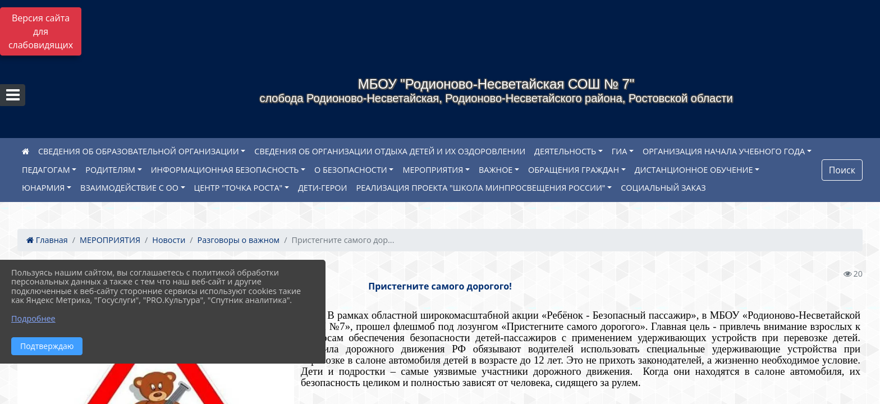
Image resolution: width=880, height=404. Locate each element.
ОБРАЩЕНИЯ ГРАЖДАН (573, 169)
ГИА (619, 151)
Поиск (842, 170)
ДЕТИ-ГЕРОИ (322, 187)
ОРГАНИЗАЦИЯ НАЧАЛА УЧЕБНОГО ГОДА (724, 151)
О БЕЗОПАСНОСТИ (350, 169)
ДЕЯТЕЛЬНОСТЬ (565, 151)
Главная (47, 240)
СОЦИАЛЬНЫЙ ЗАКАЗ (663, 187)
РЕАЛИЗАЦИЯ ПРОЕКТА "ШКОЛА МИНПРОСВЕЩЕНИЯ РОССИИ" (481, 187)
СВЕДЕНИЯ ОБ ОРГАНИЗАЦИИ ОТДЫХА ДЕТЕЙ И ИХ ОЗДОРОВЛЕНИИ (389, 151)
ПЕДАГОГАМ (46, 169)
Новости (168, 240)
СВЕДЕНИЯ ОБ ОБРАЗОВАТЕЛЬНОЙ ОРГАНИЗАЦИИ (138, 151)
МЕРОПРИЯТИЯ (432, 169)
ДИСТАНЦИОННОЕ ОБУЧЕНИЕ (694, 169)
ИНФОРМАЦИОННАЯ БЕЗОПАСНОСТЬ (225, 169)
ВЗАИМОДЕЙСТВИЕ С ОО (129, 187)
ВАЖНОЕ (495, 169)
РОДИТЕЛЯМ (110, 169)
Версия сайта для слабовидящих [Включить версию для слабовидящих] (40, 31)
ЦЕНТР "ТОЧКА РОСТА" (238, 187)
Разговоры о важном (239, 240)
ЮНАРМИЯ (43, 187)
